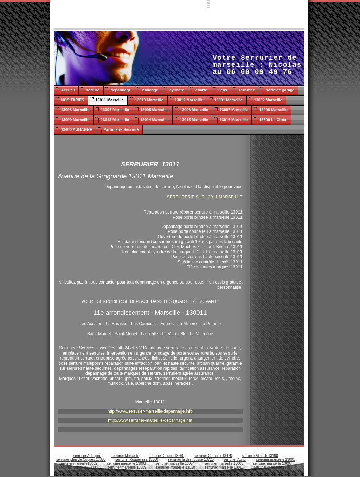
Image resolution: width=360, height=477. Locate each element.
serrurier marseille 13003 (126, 463)
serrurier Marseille (125, 456)
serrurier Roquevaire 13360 (136, 460)
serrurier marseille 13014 (136, 471)
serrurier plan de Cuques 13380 (81, 460)
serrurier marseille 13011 (224, 467)
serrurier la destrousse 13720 (191, 460)
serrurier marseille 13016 (234, 471)
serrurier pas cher (277, 471)
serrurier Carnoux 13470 (213, 456)
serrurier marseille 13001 (275, 460)
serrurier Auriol (235, 460)
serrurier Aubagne (87, 456)
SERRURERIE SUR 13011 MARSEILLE (205, 197)
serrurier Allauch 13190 (260, 456)
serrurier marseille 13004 (175, 463)
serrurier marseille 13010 (175, 467)
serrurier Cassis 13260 (166, 456)
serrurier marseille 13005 (223, 463)
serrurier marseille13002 (78, 463)
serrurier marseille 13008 (78, 467)
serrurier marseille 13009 (127, 467)
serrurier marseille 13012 (272, 467)
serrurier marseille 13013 (88, 471)
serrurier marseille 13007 (272, 463)
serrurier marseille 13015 (185, 471)
